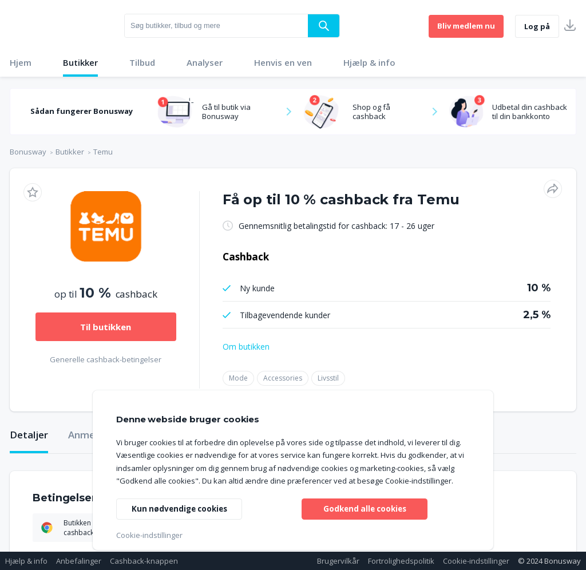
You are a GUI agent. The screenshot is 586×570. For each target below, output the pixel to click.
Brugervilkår (338, 561)
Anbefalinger (78, 561)
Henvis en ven (283, 62)
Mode (238, 378)
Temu (103, 152)
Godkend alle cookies (364, 507)
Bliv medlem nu (466, 26)
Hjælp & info (369, 62)
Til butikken (105, 326)
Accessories (282, 378)
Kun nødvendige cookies (181, 507)
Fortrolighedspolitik (401, 561)
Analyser (205, 62)
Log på (537, 26)
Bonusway (28, 152)
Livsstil (328, 378)
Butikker (80, 62)
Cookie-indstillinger (476, 561)
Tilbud (142, 62)
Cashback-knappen (144, 561)
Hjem (20, 62)
